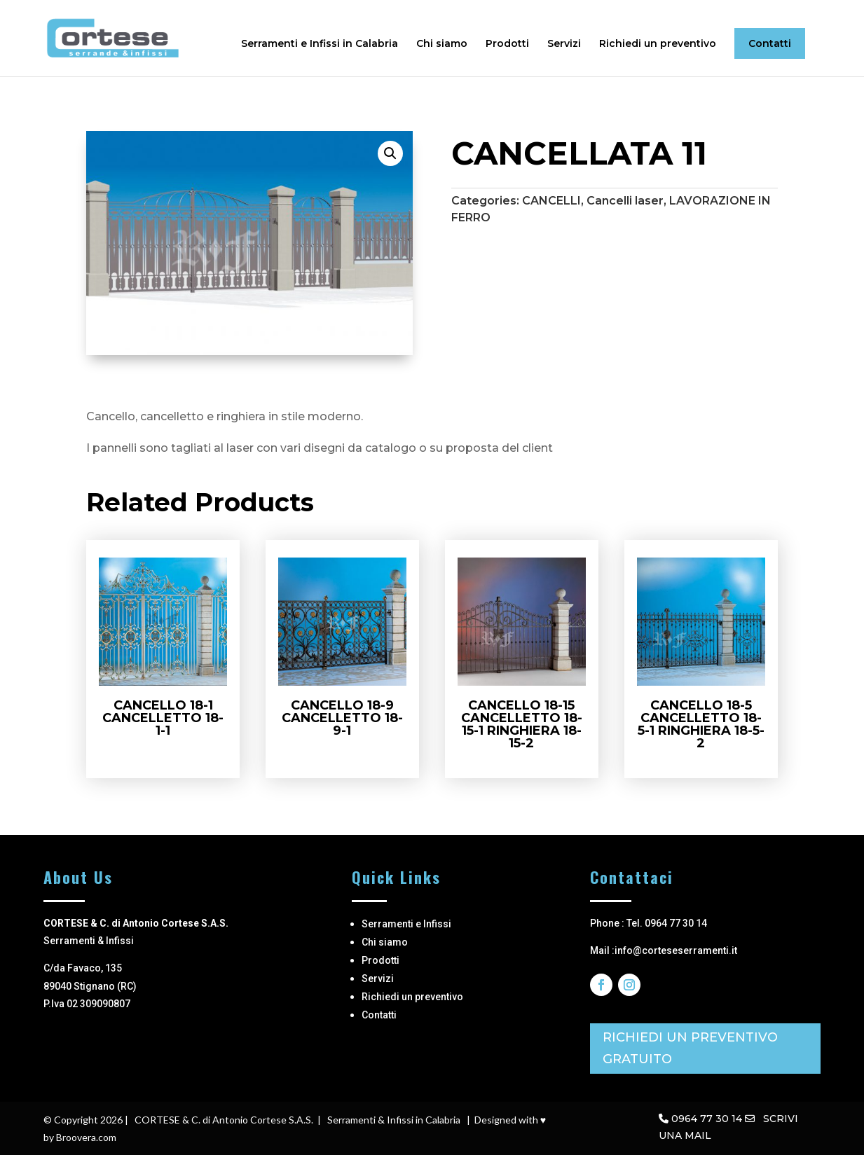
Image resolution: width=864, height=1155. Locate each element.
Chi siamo (441, 44)
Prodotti (507, 44)
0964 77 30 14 (706, 1118)
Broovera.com (86, 1137)
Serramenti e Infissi (406, 923)
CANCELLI (551, 200)
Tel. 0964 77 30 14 (666, 923)
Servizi (564, 44)
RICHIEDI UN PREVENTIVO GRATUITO (690, 1048)
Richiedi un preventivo (657, 44)
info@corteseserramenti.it (676, 950)
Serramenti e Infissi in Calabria (319, 44)
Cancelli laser (625, 200)
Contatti (769, 43)
